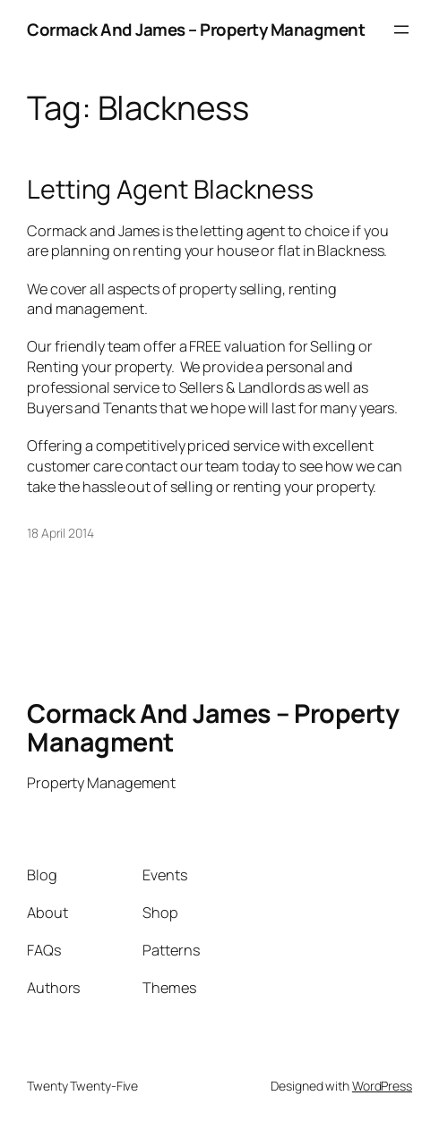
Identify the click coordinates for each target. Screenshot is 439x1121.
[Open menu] (401, 29)
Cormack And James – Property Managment (196, 29)
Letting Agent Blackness (170, 188)
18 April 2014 (60, 532)
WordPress (382, 1085)
